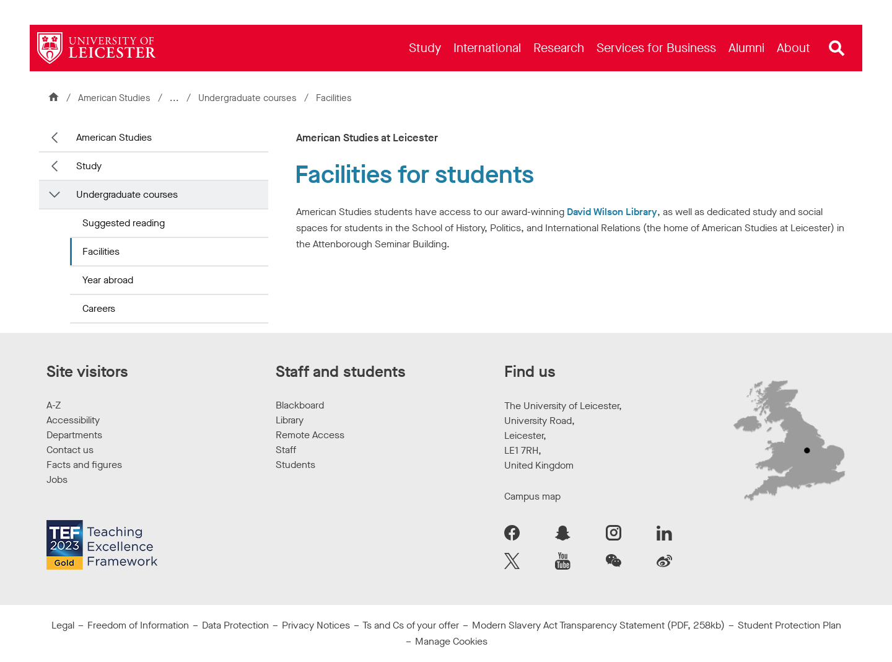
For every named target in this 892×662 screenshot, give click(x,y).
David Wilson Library (612, 211)
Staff (286, 449)
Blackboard (300, 405)
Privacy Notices (316, 625)
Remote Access (310, 434)
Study (89, 165)
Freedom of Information (138, 625)
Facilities (101, 251)
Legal (62, 625)
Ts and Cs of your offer (410, 625)
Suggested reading (123, 222)
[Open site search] (837, 48)
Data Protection (235, 625)
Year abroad (107, 279)
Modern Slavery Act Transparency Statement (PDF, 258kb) (598, 625)
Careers (98, 308)
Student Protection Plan (789, 625)
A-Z (53, 405)
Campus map (532, 496)
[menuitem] (425, 48)
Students (295, 464)
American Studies (114, 98)
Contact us (70, 449)
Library (290, 419)
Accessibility (73, 419)
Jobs (57, 479)
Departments (74, 434)
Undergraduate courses (248, 98)
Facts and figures (84, 464)
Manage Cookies (451, 641)
